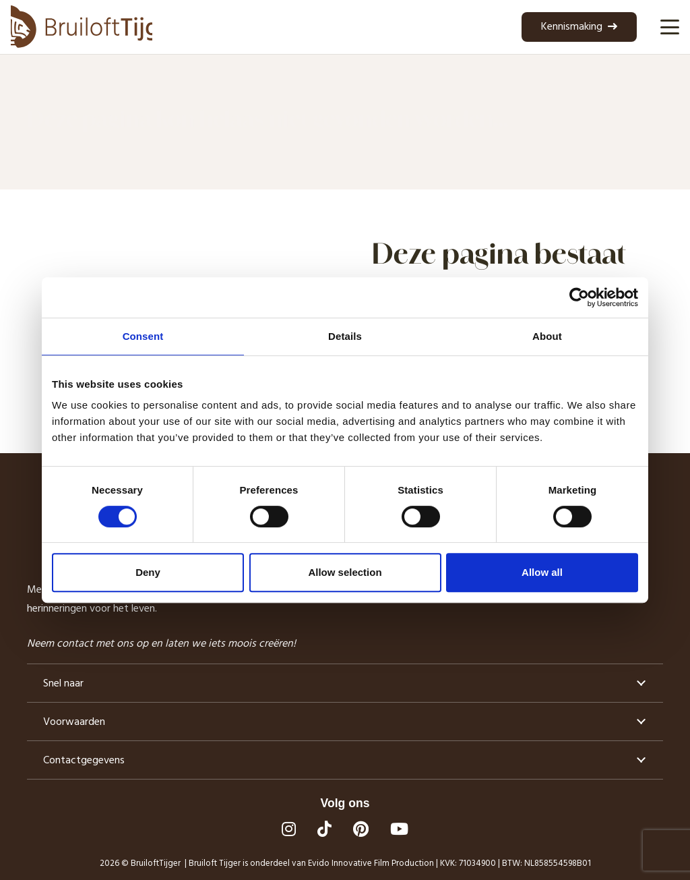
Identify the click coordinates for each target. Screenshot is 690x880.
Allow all (542, 572)
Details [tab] (345, 336)
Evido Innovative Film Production (371, 863)
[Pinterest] (361, 829)
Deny (147, 572)
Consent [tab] (143, 336)
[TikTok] (324, 829)
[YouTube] (399, 829)
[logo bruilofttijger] (81, 27)
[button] (670, 27)
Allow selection (344, 572)
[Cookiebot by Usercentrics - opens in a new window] (579, 297)
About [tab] (547, 336)
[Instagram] (289, 829)
